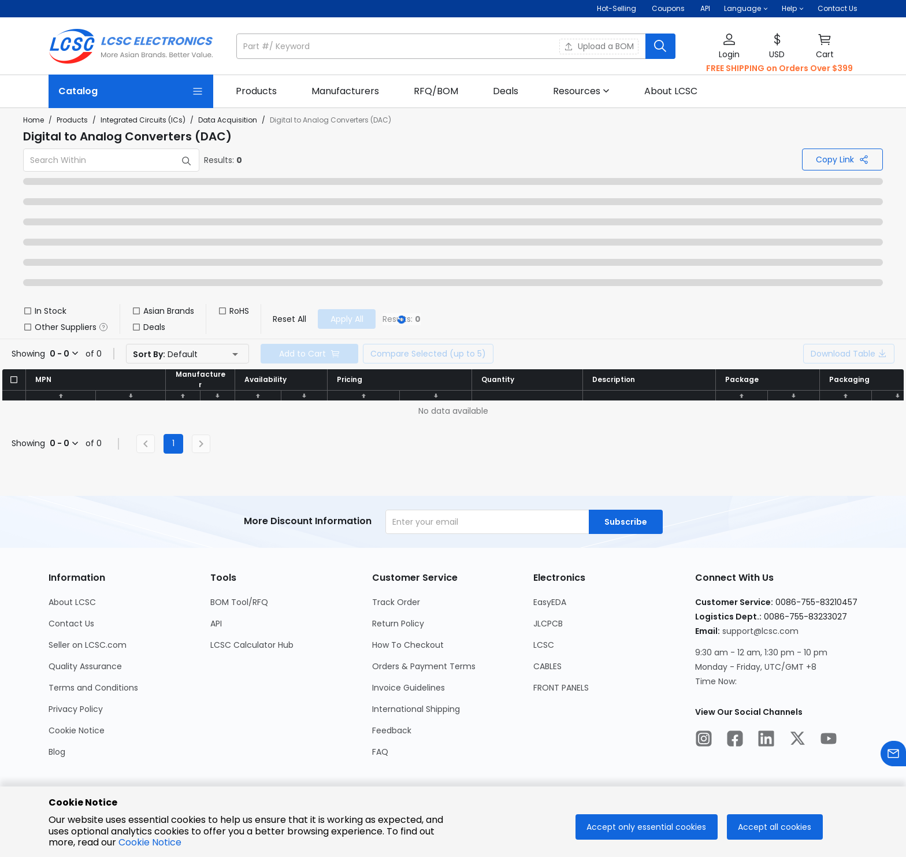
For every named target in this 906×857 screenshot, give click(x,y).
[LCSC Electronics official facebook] (735, 740)
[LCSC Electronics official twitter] (797, 740)
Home (33, 120)
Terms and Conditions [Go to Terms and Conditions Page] (93, 687)
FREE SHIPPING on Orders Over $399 (779, 68)
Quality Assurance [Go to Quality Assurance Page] (85, 666)
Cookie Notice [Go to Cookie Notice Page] (77, 730)
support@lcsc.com (760, 631)
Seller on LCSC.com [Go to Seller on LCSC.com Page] (88, 645)
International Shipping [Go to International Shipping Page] (416, 709)
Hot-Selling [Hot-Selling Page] (617, 8)
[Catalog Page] (131, 91)
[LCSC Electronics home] (131, 46)
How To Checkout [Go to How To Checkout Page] (408, 645)
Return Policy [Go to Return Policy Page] (398, 623)
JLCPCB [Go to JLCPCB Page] (548, 623)
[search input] (442, 46)
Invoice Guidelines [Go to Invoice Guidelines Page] (408, 687)
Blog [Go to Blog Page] (57, 752)
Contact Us (837, 8)
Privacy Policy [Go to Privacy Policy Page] (76, 709)
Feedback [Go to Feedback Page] (391, 730)
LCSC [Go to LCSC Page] (543, 645)
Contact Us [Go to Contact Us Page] (71, 623)
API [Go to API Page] (216, 623)
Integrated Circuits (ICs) (143, 120)
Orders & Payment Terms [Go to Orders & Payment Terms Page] (424, 666)
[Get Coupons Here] (668, 8)
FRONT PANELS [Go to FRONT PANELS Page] (561, 687)
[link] (256, 91)
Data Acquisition (227, 120)
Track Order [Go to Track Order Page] (396, 602)
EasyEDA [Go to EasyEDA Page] (549, 602)
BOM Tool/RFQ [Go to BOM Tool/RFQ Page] (239, 602)
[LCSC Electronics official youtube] (828, 740)
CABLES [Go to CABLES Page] (547, 666)
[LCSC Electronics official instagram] (703, 740)
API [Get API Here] (705, 8)
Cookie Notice (149, 842)
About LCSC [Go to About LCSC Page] (72, 602)
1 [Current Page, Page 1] (173, 443)
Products (72, 120)
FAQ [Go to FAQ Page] (380, 752)
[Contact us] (893, 755)
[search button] (660, 46)
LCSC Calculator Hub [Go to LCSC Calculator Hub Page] (252, 645)
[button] (746, 8)
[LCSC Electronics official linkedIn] (766, 740)
